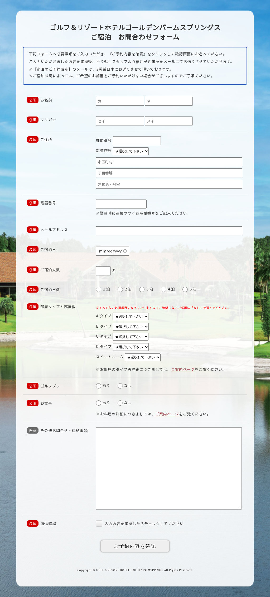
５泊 (189, 289)
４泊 (168, 289)
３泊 (146, 289)
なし (125, 385)
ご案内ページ (183, 369)
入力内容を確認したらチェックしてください (140, 523)
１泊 (103, 289)
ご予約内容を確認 (135, 546)
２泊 (125, 289)
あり (103, 385)
